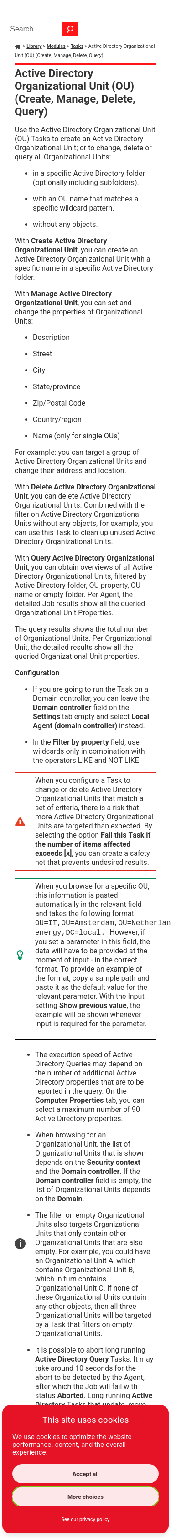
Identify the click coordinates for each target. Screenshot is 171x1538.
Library (33, 46)
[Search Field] (41, 29)
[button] (70, 29)
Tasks (77, 46)
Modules (56, 46)
